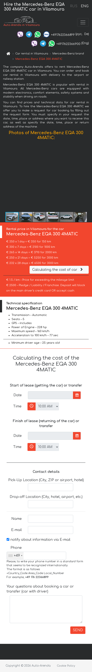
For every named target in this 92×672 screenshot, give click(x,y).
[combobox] (15, 555)
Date (17, 395)
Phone (16, 548)
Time (17, 406)
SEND (78, 630)
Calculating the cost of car (58, 270)
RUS (73, 6)
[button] (88, 177)
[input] (50, 395)
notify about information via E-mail (38, 540)
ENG (84, 6)
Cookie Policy (66, 665)
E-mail (16, 530)
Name (16, 519)
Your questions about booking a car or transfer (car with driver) (40, 589)
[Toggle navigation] (83, 22)
